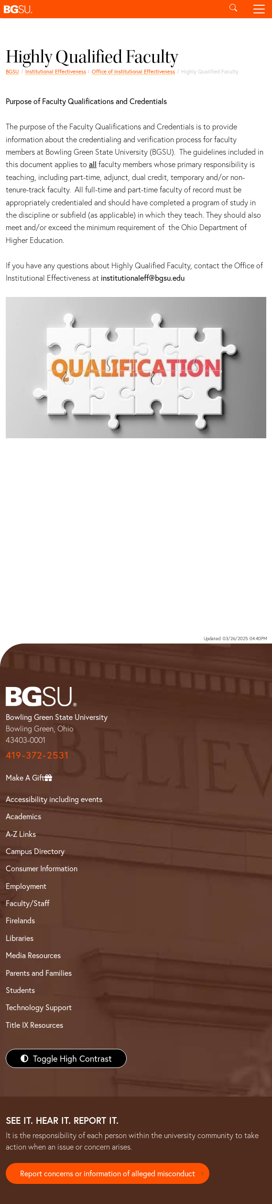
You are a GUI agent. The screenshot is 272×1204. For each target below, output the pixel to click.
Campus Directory (35, 851)
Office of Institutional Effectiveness (133, 71)
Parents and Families (39, 973)
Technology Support (39, 1007)
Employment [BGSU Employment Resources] (26, 886)
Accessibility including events (54, 799)
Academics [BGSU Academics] (23, 816)
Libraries (19, 938)
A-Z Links (21, 834)
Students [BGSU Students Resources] (20, 990)
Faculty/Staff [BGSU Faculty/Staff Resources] (27, 903)
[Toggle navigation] (259, 9)
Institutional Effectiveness (55, 71)
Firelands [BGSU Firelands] (20, 920)
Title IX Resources (34, 1025)
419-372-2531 (37, 755)
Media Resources (33, 955)
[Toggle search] (233, 9)
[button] (110, 8)
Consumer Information (41, 868)
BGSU (12, 71)
